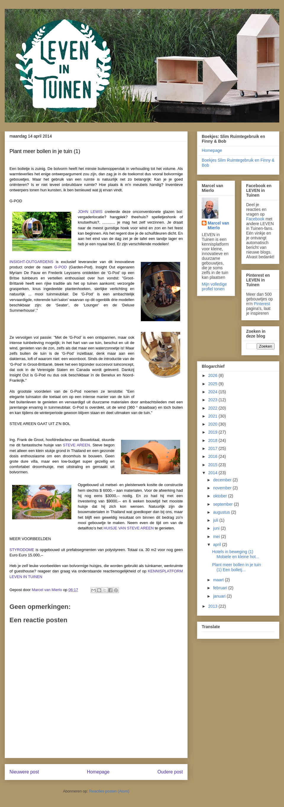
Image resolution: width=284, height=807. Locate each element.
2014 (213, 472)
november (223, 488)
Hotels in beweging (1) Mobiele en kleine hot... (235, 554)
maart (219, 579)
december (223, 479)
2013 (213, 606)
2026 (213, 375)
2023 (213, 399)
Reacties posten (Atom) (109, 791)
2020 (213, 424)
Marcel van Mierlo (218, 225)
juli (216, 520)
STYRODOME (21, 549)
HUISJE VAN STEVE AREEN (129, 528)
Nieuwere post (24, 771)
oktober (220, 496)
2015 (213, 464)
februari (220, 587)
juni (217, 528)
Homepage (98, 771)
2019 (213, 432)
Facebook (255, 219)
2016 (213, 456)
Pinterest (262, 303)
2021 (213, 416)
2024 (213, 391)
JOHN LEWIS (90, 211)
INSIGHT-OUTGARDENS (31, 262)
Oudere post (170, 771)
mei (217, 536)
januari (220, 596)
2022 (213, 408)
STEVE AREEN (76, 445)
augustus (222, 512)
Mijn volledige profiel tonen (214, 286)
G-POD (60, 267)
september (223, 504)
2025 (213, 383)
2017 (213, 448)
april (217, 544)
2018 (213, 440)
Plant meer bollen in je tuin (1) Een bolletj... (236, 567)
